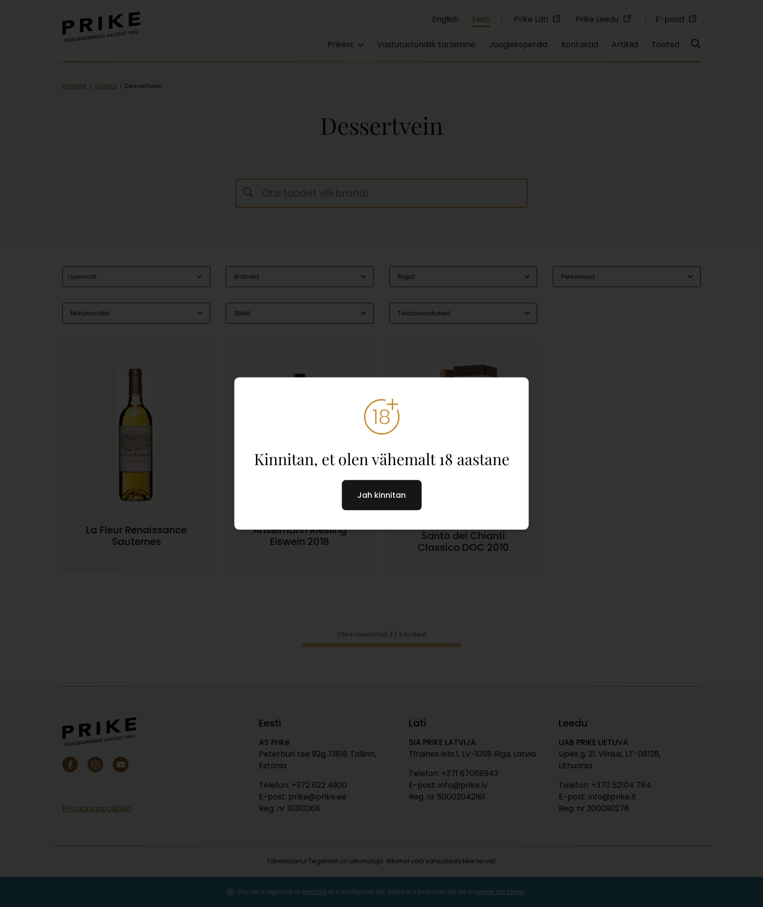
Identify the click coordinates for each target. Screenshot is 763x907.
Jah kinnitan (381, 494)
